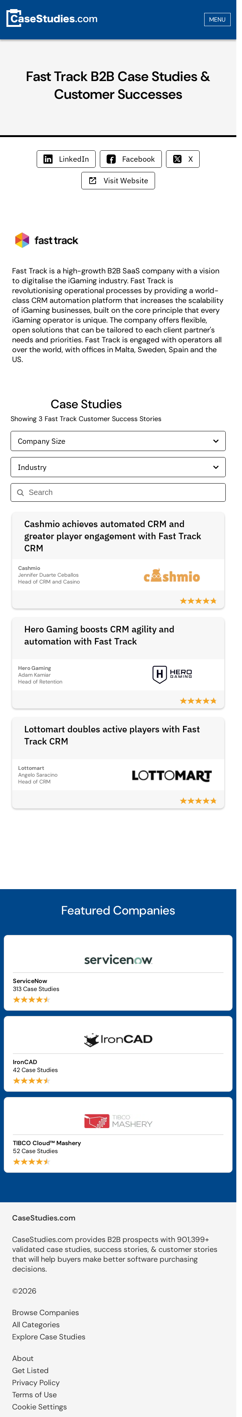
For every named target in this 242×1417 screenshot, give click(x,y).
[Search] (124, 492)
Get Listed (30, 1370)
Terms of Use (34, 1395)
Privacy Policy (36, 1382)
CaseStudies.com (44, 1218)
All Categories (36, 1325)
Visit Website (118, 180)
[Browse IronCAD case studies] (118, 1054)
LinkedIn (66, 159)
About (23, 1358)
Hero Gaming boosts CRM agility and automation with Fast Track (99, 635)
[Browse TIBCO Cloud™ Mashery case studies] (118, 1135)
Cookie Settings (39, 1407)
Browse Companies (45, 1312)
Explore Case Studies (48, 1337)
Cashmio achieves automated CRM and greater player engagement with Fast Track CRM (112, 536)
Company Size (118, 441)
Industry (118, 467)
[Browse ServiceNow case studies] (118, 973)
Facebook (131, 159)
